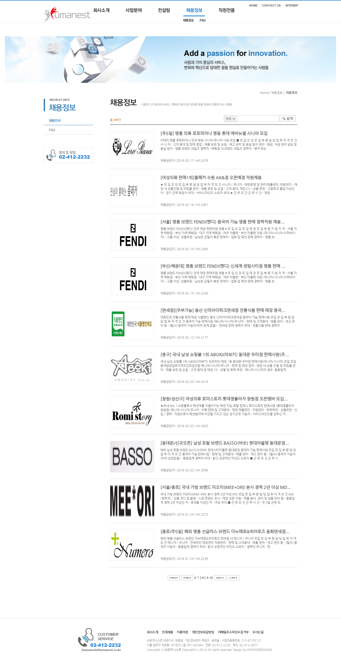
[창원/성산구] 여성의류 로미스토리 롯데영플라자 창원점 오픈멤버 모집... (224, 398)
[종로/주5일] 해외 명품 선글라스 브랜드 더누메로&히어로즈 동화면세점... (225, 531)
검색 (289, 118)
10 (211, 578)
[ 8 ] (202, 578)
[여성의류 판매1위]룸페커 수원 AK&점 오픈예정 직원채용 (211, 177)
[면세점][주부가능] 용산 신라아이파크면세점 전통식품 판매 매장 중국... (222, 310)
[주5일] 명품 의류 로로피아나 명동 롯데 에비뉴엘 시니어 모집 (214, 133)
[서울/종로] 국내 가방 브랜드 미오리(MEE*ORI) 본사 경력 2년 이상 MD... (225, 487)
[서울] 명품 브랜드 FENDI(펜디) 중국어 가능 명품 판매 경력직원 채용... (222, 221)
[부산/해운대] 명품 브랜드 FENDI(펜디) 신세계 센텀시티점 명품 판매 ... (222, 266)
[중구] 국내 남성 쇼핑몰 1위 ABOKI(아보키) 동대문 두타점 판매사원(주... (224, 354)
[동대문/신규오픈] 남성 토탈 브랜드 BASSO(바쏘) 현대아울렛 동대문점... (224, 443)
